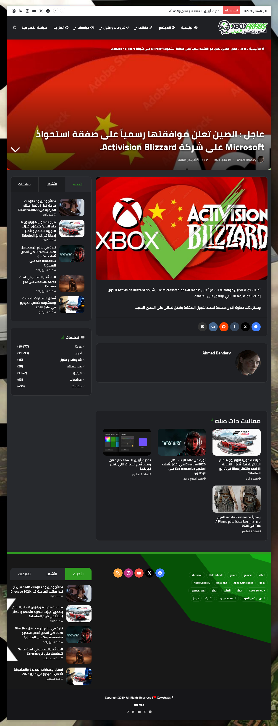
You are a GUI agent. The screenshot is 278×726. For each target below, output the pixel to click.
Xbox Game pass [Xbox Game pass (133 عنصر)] (243, 582)
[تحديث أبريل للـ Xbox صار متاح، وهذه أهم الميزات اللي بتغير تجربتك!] (127, 442)
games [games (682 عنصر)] (233, 575)
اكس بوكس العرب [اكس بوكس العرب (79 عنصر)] (254, 598)
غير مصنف (74, 366)
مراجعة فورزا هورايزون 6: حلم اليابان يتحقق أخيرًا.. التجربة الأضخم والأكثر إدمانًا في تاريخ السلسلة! (240, 466)
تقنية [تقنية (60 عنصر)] (208, 598)
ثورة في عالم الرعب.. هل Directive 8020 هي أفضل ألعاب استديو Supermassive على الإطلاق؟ (184, 466)
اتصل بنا (60, 28)
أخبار (79, 353)
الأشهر (51, 184)
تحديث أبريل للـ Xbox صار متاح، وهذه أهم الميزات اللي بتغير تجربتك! (130, 464)
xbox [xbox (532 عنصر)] (262, 582)
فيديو (77, 373)
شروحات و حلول (116, 28)
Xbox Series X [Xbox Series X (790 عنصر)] (257, 590)
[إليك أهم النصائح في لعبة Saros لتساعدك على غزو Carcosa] (71, 283)
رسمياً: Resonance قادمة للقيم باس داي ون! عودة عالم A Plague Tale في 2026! (238, 521)
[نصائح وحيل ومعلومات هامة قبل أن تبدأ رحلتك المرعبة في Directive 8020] (71, 207)
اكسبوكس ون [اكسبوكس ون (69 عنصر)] (227, 598)
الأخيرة (78, 184)
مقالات (145, 28)
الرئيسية (189, 28)
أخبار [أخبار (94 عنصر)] (240, 590)
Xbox (243, 48)
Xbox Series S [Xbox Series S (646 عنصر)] (202, 582)
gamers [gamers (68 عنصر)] (248, 575)
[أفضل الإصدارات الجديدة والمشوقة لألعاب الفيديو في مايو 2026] (71, 304)
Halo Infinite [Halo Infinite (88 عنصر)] (216, 575)
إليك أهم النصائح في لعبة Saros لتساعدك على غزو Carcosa (37, 281)
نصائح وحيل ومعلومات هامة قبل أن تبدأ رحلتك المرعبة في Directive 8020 (37, 205)
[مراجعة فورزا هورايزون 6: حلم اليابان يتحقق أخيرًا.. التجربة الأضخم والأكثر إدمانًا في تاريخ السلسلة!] (236, 442)
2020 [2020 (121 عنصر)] (262, 575)
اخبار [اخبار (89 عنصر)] (215, 590)
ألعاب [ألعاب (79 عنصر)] (227, 590)
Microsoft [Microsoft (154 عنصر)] (196, 575)
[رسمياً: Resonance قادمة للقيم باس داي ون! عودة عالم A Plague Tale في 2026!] (236, 499)
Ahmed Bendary (246, 159)
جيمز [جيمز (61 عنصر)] (196, 598)
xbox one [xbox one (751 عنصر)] (221, 582)
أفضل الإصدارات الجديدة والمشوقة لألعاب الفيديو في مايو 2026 (38, 302)
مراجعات (85, 28)
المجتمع (167, 28)
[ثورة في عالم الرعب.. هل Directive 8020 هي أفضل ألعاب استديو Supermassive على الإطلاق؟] (182, 442)
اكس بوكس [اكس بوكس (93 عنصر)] (198, 590)
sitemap (139, 705)
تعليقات (24, 184)
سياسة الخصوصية (34, 28)
